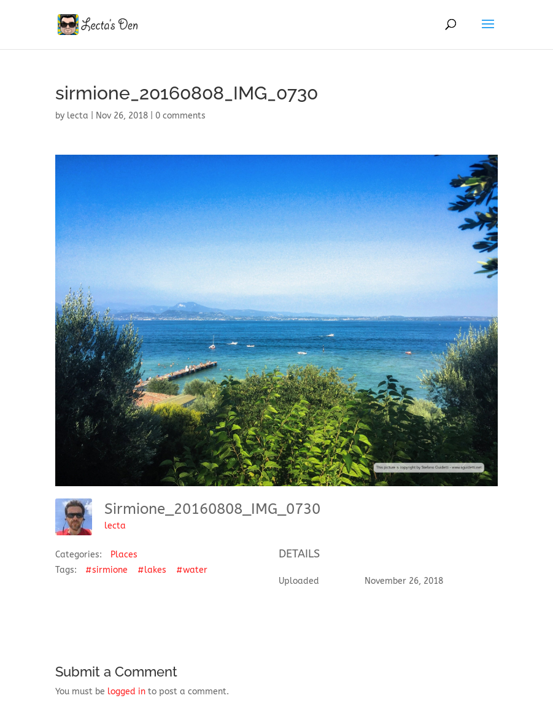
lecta (77, 115)
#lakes (151, 570)
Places (123, 554)
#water (191, 570)
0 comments (180, 115)
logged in (126, 691)
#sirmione (106, 570)
